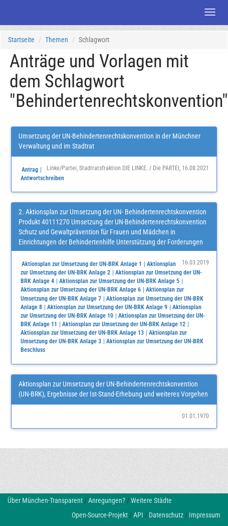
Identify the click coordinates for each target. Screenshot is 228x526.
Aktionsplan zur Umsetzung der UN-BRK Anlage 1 (82, 264)
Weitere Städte (151, 500)
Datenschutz (166, 515)
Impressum (204, 515)
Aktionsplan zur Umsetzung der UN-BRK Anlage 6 (81, 289)
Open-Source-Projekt (100, 515)
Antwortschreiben (42, 178)
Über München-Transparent (45, 500)
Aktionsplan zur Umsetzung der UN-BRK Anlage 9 (107, 307)
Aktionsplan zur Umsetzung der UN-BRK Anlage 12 (123, 324)
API (138, 515)
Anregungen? (106, 500)
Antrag (30, 169)
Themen (56, 40)
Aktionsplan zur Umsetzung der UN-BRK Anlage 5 (119, 281)
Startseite (21, 40)
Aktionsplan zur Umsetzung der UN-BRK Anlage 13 (82, 332)
